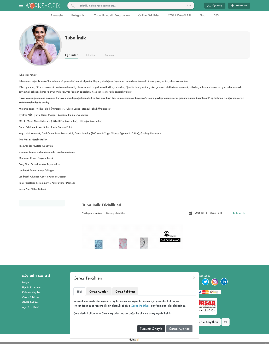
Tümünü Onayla (151, 329)
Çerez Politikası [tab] (125, 291)
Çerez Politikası (140, 305)
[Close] (194, 277)
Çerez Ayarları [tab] (98, 291)
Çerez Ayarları (179, 329)
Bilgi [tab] (79, 291)
